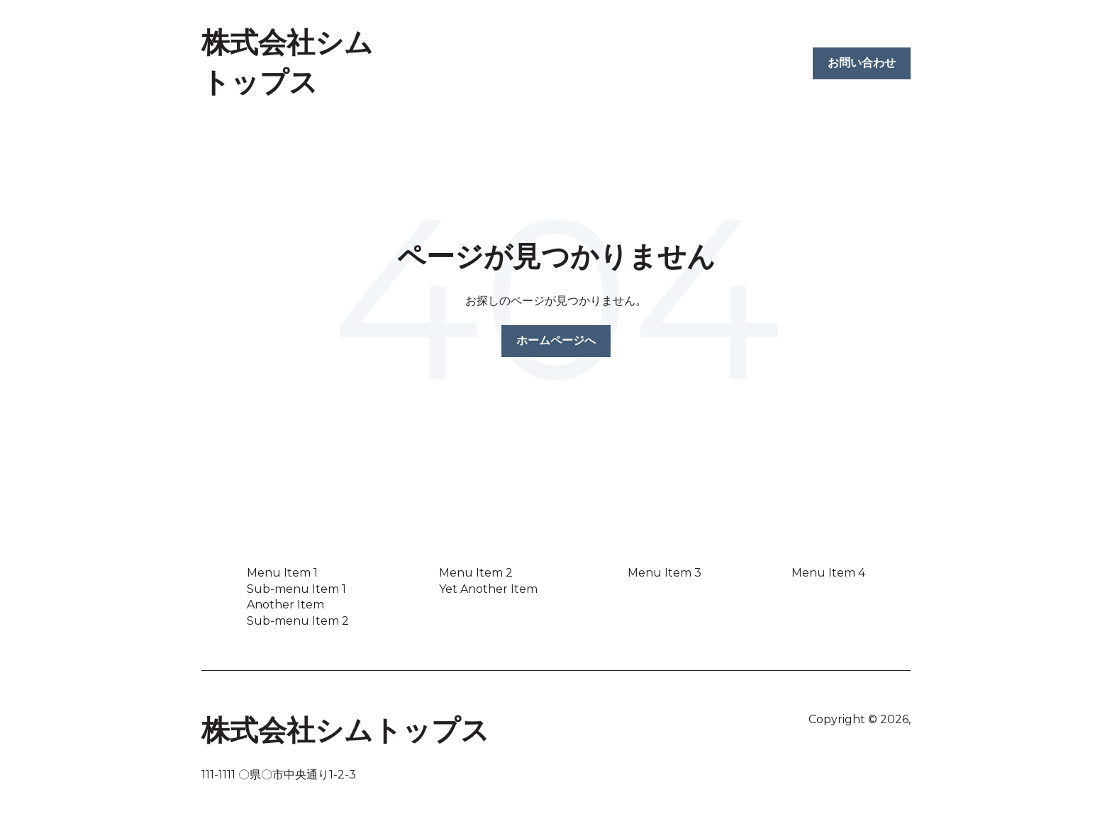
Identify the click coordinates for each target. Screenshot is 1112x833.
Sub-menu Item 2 (298, 621)
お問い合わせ (862, 62)
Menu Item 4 (828, 572)
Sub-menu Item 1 (296, 589)
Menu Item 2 (476, 572)
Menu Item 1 (282, 572)
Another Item (285, 604)
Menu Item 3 (664, 572)
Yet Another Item (488, 589)
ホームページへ (556, 340)
